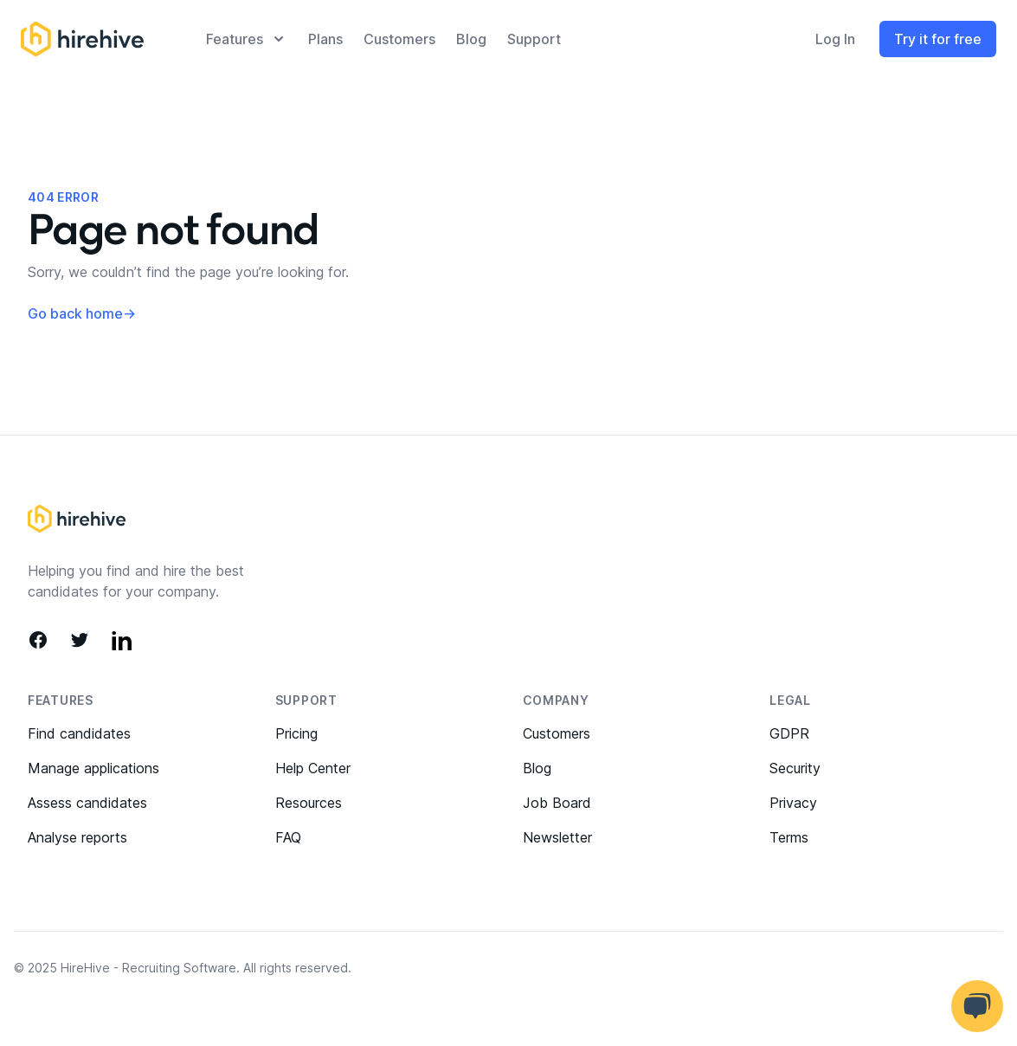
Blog (471, 39)
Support (534, 39)
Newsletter (557, 837)
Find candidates (79, 733)
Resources (308, 802)
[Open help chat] (977, 1006)
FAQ (288, 837)
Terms (788, 837)
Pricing (296, 733)
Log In (835, 39)
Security (795, 768)
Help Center (313, 768)
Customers (399, 39)
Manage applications (93, 768)
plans (325, 39)
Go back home (82, 313)
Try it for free (938, 39)
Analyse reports (77, 837)
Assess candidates (87, 802)
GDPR (789, 733)
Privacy (793, 802)
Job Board (557, 802)
